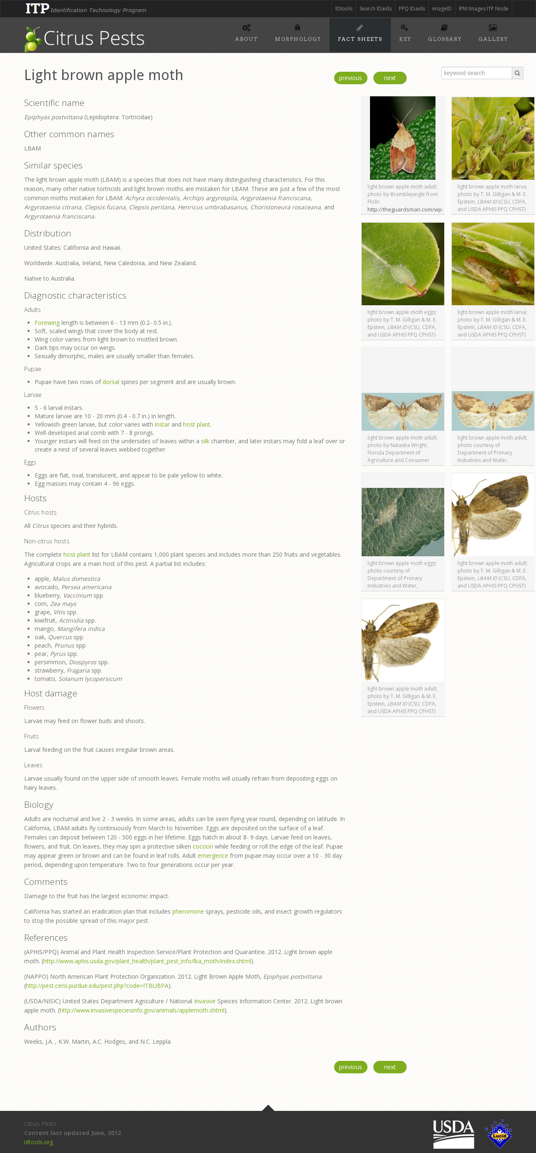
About (246, 31)
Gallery (493, 31)
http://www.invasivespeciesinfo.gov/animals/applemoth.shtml (142, 1010)
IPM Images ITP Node (483, 8)
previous (350, 78)
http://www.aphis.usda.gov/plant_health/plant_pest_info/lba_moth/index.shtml (147, 961)
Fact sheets (360, 31)
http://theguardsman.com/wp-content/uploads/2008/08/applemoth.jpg (418, 213)
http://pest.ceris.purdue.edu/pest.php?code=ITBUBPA (97, 986)
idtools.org (38, 1142)
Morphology (298, 31)
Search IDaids (376, 8)
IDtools (343, 8)
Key (405, 31)
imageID (442, 8)
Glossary (445, 31)
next (390, 78)
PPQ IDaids (412, 8)
